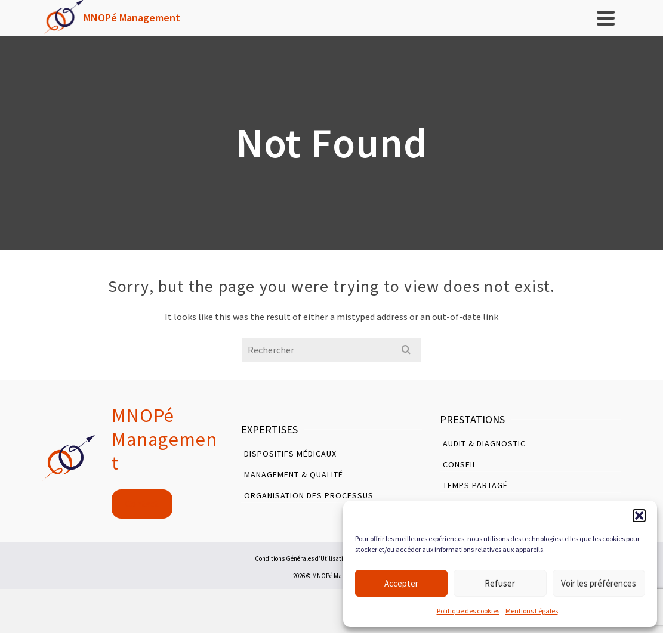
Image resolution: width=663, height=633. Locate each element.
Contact (142, 504)
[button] (639, 516)
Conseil (460, 464)
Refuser (500, 583)
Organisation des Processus (309, 495)
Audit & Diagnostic (484, 443)
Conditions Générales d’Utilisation (302, 558)
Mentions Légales (531, 610)
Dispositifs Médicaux (290, 453)
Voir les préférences (598, 583)
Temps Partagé (475, 485)
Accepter (401, 583)
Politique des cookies (468, 610)
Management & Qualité (293, 474)
